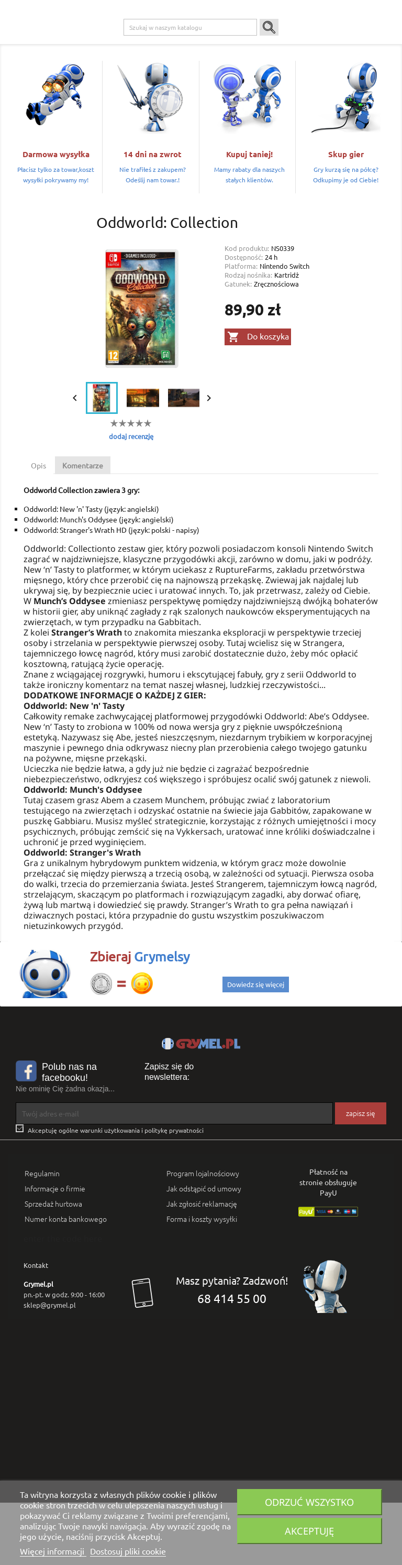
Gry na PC (86, 42)
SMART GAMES (93, 63)
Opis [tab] (38, 528)
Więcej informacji (53, 1551)
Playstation (127, 42)
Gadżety (284, 42)
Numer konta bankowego (66, 1281)
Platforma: (241, 328)
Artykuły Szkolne (331, 42)
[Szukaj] (190, 90)
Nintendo (194, 42)
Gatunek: (238, 346)
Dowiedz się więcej (255, 1046)
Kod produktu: (247, 311)
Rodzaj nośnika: (248, 337)
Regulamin (42, 1236)
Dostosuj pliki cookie (128, 1551)
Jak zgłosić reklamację (201, 1266)
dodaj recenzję (131, 499)
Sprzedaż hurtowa (53, 1266)
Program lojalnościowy (202, 1236)
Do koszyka (258, 399)
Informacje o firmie (55, 1251)
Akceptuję (309, 1530)
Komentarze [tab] (82, 528)
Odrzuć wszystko (309, 1501)
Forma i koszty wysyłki (201, 1281)
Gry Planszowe (240, 42)
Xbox (161, 42)
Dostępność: (244, 320)
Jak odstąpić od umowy (203, 1251)
